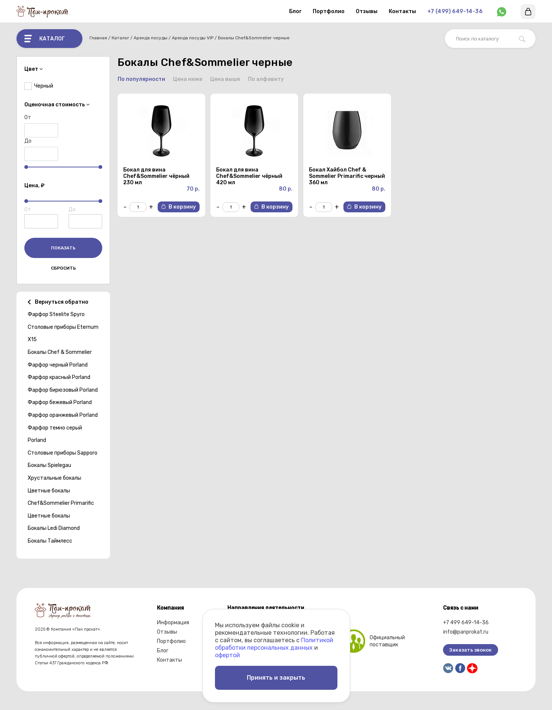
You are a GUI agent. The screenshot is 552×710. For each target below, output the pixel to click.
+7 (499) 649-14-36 (454, 11)
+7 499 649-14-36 (466, 622)
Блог (295, 11)
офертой (227, 655)
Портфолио (329, 11)
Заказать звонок (470, 650)
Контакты (402, 11)
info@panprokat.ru (465, 632)
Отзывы (366, 11)
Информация (173, 622)
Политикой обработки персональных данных (274, 644)
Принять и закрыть (276, 677)
